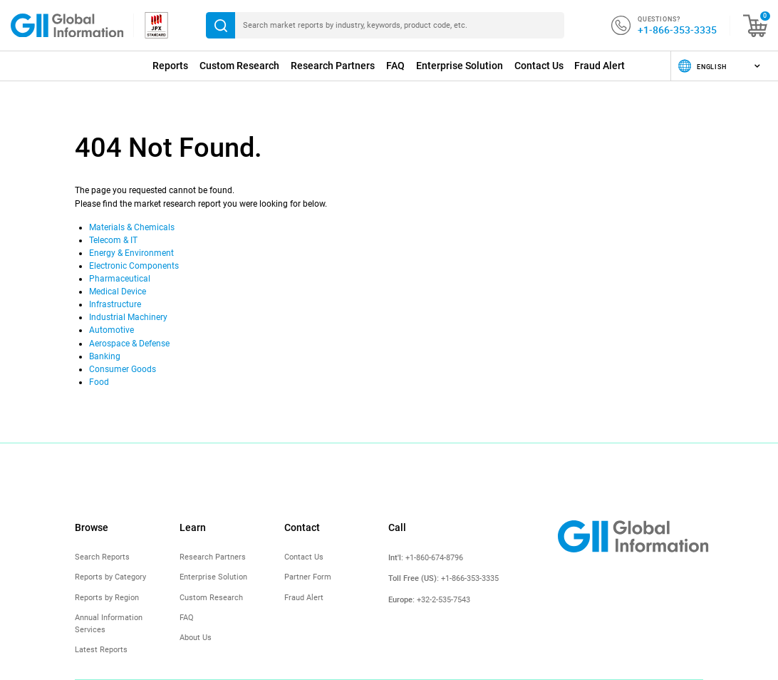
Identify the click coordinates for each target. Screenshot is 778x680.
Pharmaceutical (119, 279)
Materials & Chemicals (132, 227)
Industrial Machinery (128, 317)
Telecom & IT (113, 240)
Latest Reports (101, 649)
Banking (104, 356)
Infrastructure (115, 304)
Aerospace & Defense (129, 344)
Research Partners (333, 65)
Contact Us (539, 65)
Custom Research (239, 65)
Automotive (111, 330)
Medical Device (117, 292)
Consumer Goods (122, 369)
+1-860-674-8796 (434, 557)
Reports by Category (110, 577)
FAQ (395, 65)
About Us (196, 637)
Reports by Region (107, 597)
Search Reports (102, 557)
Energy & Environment (131, 253)
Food (99, 382)
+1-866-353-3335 (677, 30)
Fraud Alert (599, 65)
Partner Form (307, 577)
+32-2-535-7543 (443, 599)
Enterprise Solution (459, 65)
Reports (170, 65)
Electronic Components (134, 266)
